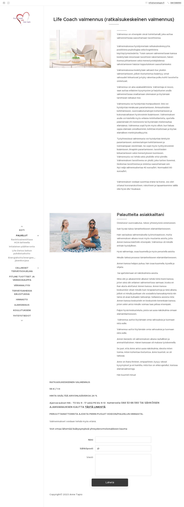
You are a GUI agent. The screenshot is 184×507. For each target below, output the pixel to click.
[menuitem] (22, 230)
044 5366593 (175, 2)
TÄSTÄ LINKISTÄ (95, 407)
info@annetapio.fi (156, 2)
